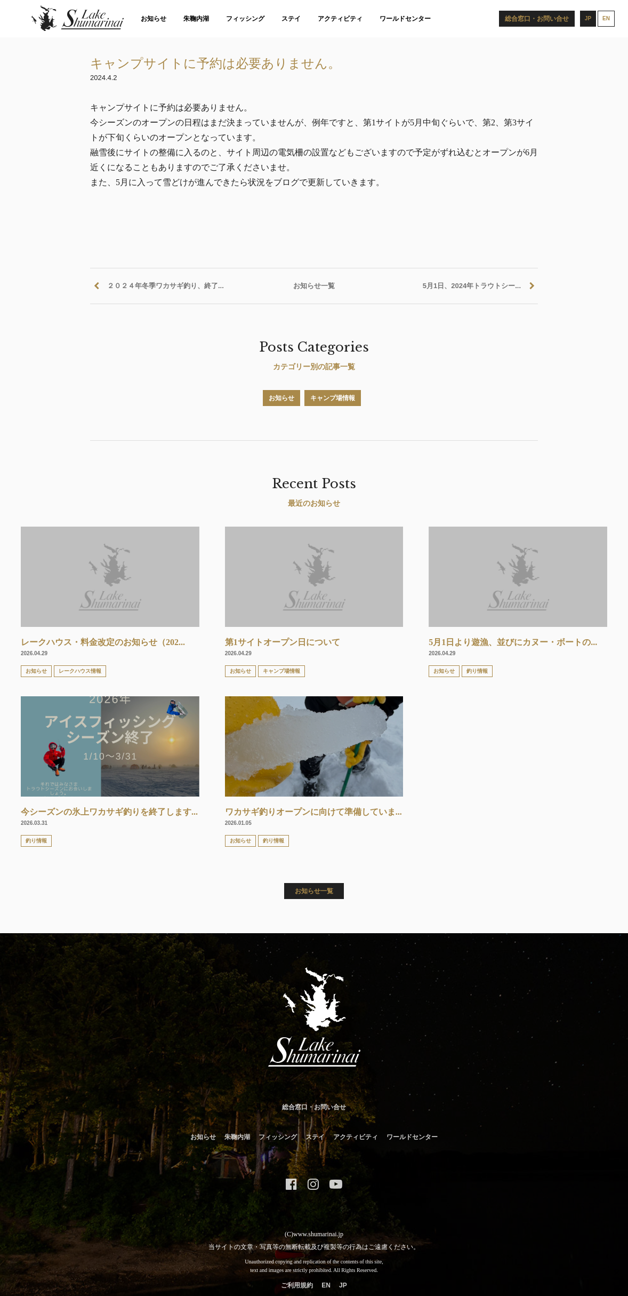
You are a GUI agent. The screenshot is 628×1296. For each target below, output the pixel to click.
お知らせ (153, 18)
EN (326, 1285)
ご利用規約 (297, 1285)
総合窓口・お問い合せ (314, 1107)
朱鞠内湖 (196, 18)
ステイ (291, 18)
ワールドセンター (405, 18)
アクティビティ (340, 18)
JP (343, 1285)
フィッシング (245, 18)
